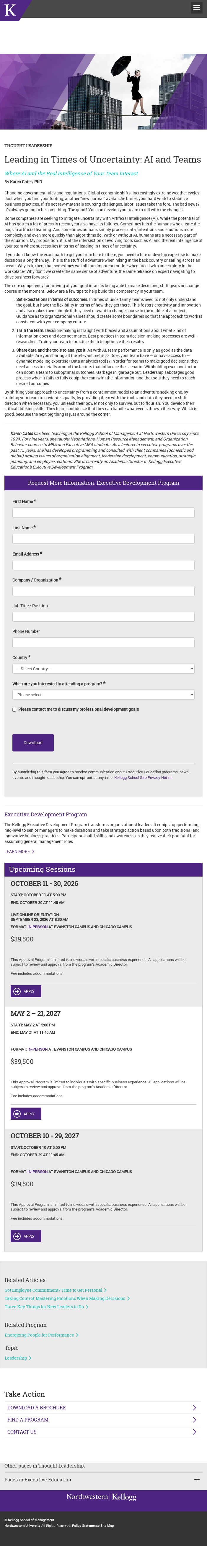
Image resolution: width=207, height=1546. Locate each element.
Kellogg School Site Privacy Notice (143, 777)
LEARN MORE (17, 851)
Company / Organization (36, 580)
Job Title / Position (30, 605)
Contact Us (22, 1432)
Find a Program (27, 1419)
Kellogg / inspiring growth (87, 1505)
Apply (29, 991)
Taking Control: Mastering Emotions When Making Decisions (65, 1298)
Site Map (107, 1525)
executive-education (16, 17)
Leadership (16, 1358)
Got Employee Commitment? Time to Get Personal (53, 1290)
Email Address (27, 554)
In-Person (37, 926)
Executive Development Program (45, 814)
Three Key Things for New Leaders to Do (44, 1306)
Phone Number (26, 631)
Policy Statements (86, 1525)
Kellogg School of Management (31, 1520)
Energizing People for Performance (39, 1335)
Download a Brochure (36, 1407)
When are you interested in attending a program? (58, 684)
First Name (24, 501)
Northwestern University (123, 1504)
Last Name (24, 528)
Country (21, 657)
